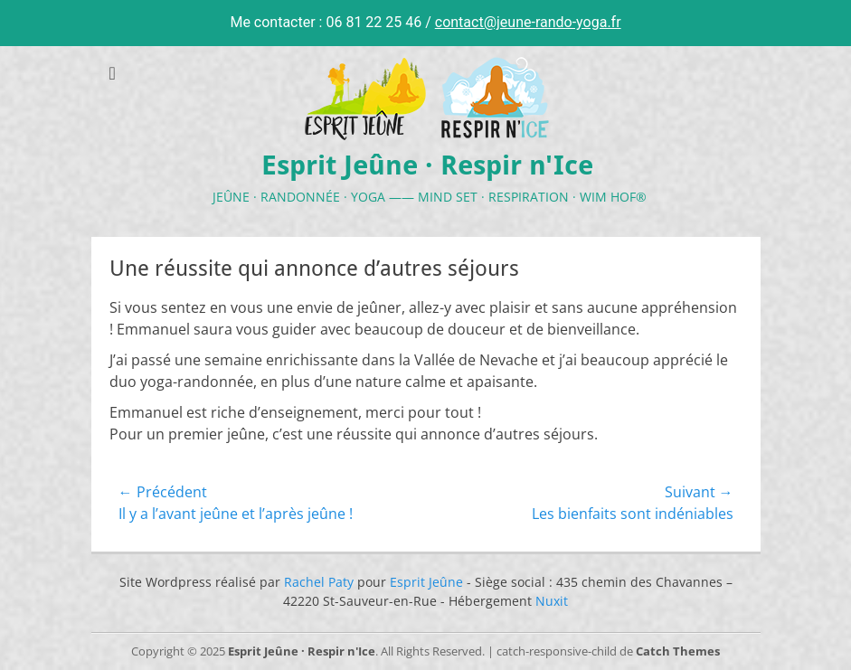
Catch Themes (678, 651)
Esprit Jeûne (426, 581)
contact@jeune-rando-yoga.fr (528, 22)
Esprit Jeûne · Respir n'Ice (427, 165)
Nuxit (551, 600)
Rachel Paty (319, 581)
